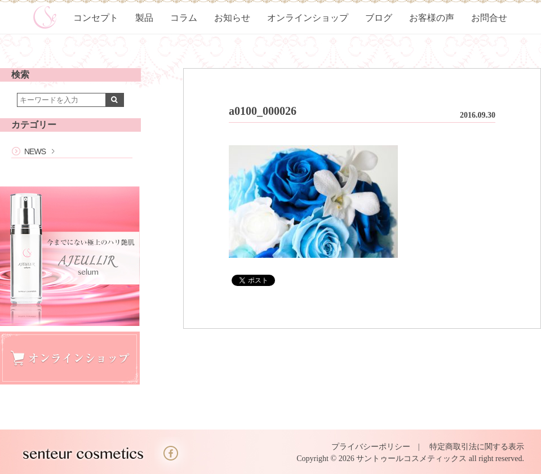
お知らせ (232, 18)
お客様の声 (431, 18)
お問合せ (489, 18)
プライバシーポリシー (370, 446)
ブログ (378, 18)
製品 (144, 18)
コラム (183, 18)
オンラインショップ (307, 18)
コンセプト (95, 18)
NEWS (35, 151)
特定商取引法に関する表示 (476, 446)
